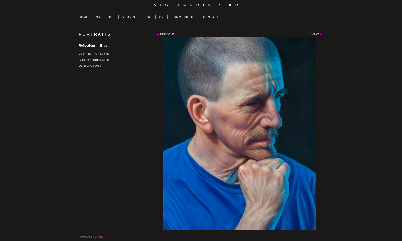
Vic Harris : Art (201, 5)
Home (83, 17)
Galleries (105, 17)
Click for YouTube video (94, 59)
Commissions (183, 17)
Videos (128, 17)
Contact (211, 17)
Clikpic (99, 236)
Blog (147, 17)
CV (161, 17)
